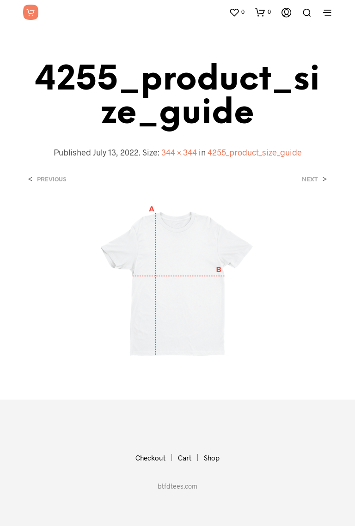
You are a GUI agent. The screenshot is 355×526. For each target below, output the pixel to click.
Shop (212, 458)
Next (310, 179)
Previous (51, 179)
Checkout (150, 458)
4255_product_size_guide (255, 152)
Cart (184, 458)
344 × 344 (179, 152)
